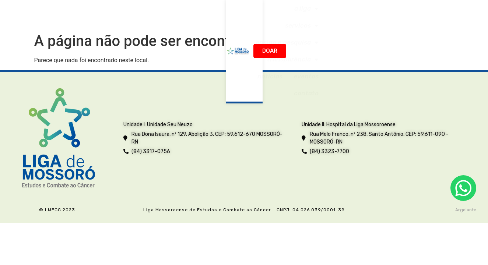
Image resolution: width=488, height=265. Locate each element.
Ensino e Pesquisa (230, 14)
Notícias (348, 14)
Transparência (299, 14)
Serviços (171, 14)
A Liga (131, 14)
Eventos (384, 14)
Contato (420, 14)
